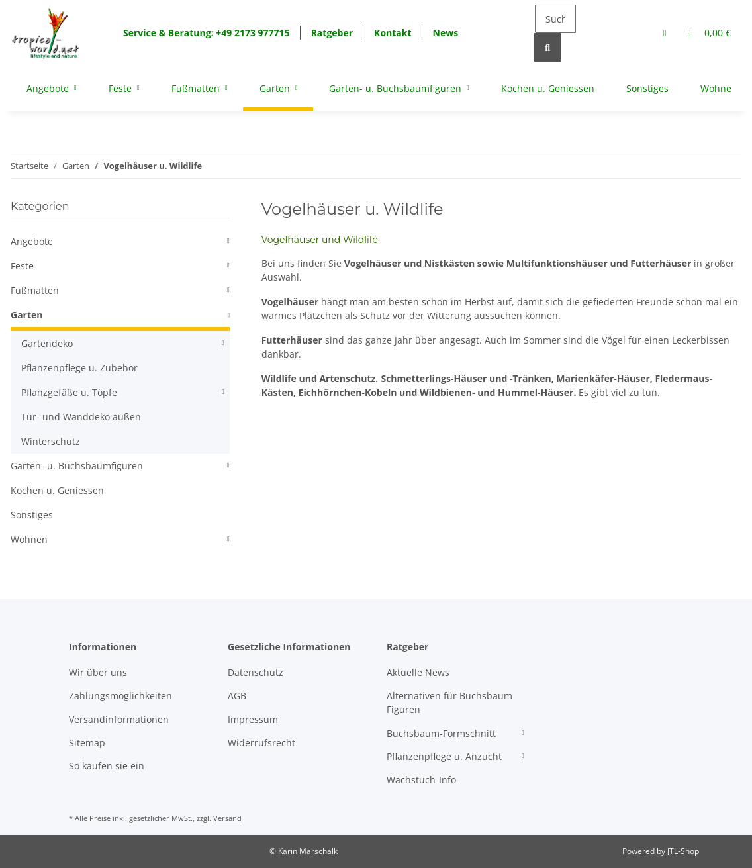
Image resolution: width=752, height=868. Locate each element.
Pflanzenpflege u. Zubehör (79, 368)
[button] (665, 33)
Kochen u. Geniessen (57, 490)
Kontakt (392, 32)
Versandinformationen (119, 719)
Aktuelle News (418, 672)
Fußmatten (35, 290)
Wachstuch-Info (421, 779)
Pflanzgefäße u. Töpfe (69, 392)
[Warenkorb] (709, 33)
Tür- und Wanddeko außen (81, 416)
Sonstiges (32, 514)
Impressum (253, 719)
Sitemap (87, 742)
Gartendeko (47, 343)
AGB (237, 695)
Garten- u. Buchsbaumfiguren (77, 465)
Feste (22, 266)
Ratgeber (332, 32)
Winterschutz (50, 441)
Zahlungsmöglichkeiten (120, 695)
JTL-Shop (683, 851)
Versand (227, 818)
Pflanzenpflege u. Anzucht (444, 756)
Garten (27, 315)
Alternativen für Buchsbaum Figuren (449, 702)
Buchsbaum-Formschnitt (441, 733)
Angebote (32, 241)
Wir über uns (98, 672)
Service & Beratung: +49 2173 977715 (206, 32)
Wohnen (29, 539)
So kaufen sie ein (106, 765)
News (446, 32)
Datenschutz (255, 672)
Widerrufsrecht (261, 742)
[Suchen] (555, 19)
